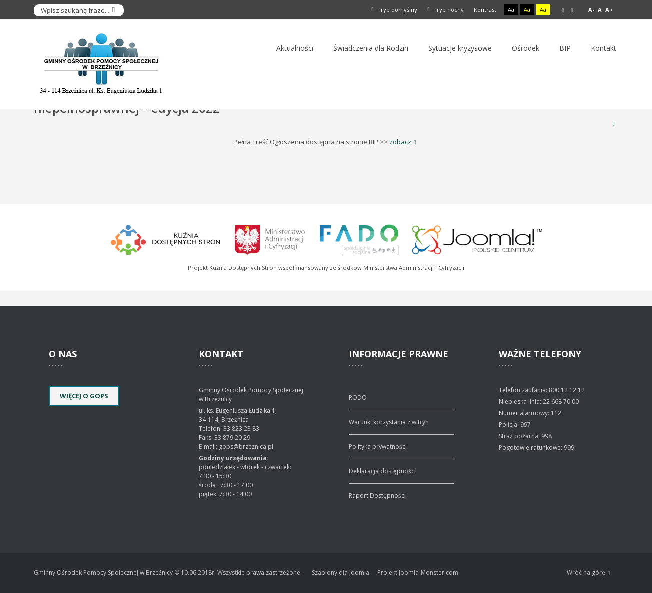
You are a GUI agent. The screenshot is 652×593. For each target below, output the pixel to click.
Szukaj (114, 10)
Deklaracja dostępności (382, 471)
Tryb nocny (445, 10)
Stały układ (562, 10)
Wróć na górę (588, 573)
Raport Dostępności (377, 496)
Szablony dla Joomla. (341, 572)
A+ (609, 10)
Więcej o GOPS (84, 396)
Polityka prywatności (378, 446)
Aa (511, 10)
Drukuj (614, 123)
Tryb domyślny (394, 10)
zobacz (400, 142)
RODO (358, 398)
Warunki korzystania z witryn (389, 422)
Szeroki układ (572, 10)
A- (591, 10)
